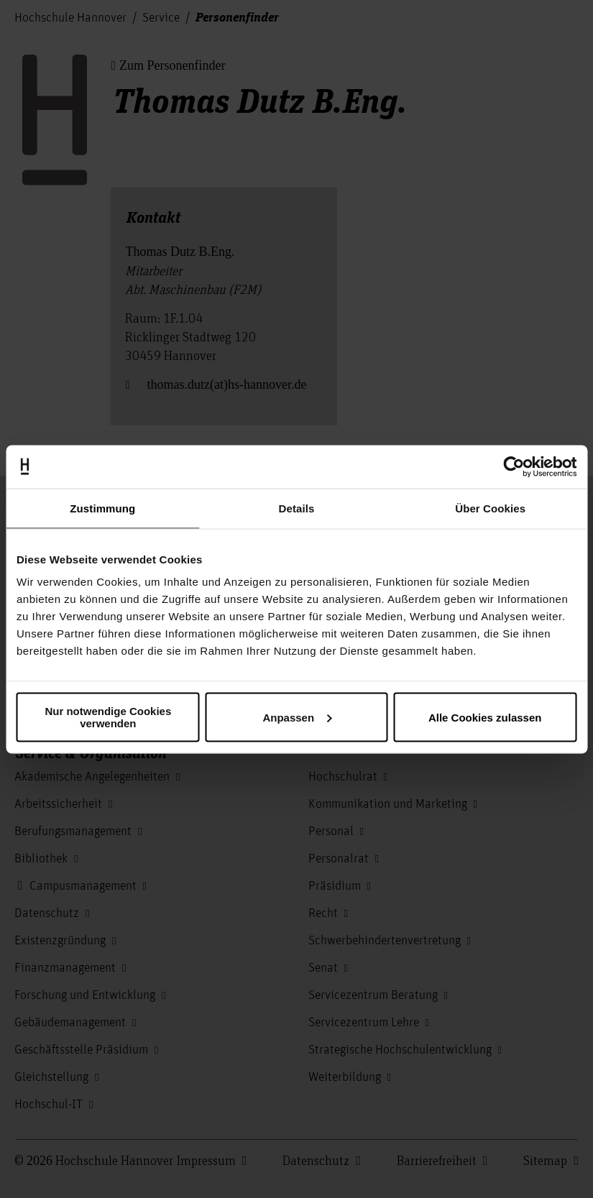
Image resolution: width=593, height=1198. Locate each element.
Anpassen (296, 717)
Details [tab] (297, 508)
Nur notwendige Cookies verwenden (108, 717)
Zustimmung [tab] (102, 508)
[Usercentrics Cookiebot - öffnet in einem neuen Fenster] (513, 466)
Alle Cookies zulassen (485, 717)
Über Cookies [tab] (490, 508)
